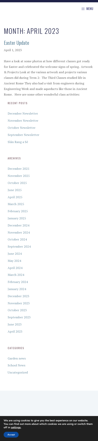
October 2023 (17, 310)
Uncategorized (18, 372)
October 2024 (17, 239)
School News (16, 365)
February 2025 (18, 211)
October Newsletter (21, 128)
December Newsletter (23, 113)
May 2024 (14, 261)
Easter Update (16, 42)
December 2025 (18, 168)
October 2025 (17, 183)
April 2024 (15, 268)
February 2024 (18, 282)
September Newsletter (23, 135)
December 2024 (18, 225)
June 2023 (15, 324)
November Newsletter (23, 120)
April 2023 (15, 331)
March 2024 (16, 275)
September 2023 (19, 317)
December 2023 (18, 296)
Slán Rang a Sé (18, 142)
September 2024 (19, 246)
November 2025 (19, 176)
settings (16, 427)
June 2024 (15, 253)
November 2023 (19, 303)
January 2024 (17, 289)
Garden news (17, 358)
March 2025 (16, 204)
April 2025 (15, 197)
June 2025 (15, 190)
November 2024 (19, 232)
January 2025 (17, 218)
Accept (11, 434)
